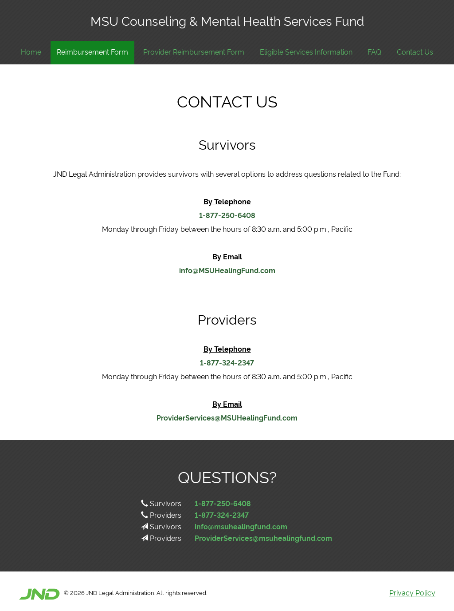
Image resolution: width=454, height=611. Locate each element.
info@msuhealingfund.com (241, 526)
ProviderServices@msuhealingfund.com (263, 538)
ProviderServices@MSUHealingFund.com (227, 417)
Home (31, 51)
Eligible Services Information (306, 51)
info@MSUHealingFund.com (227, 270)
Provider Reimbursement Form (193, 51)
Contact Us (415, 51)
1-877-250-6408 (227, 215)
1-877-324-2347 (227, 362)
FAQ (374, 51)
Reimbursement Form (92, 51)
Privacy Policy (412, 592)
